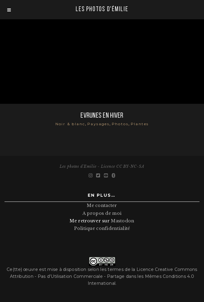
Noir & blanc (70, 124)
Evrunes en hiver (101, 115)
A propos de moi (102, 213)
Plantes (140, 124)
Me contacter (102, 205)
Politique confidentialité (102, 228)
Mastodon (122, 221)
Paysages (98, 124)
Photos (120, 124)
